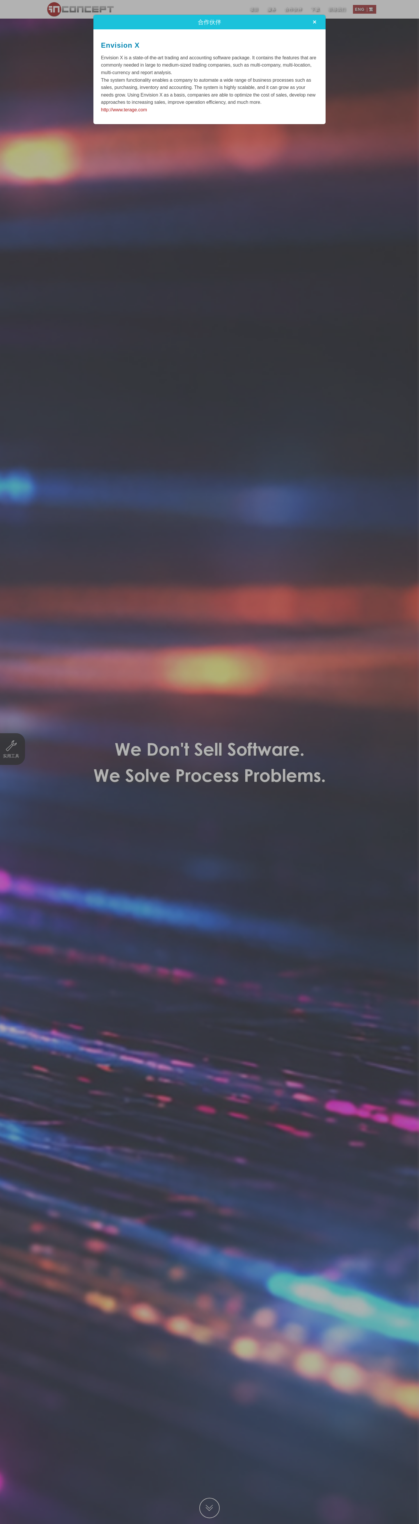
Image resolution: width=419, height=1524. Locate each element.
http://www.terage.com (124, 109)
